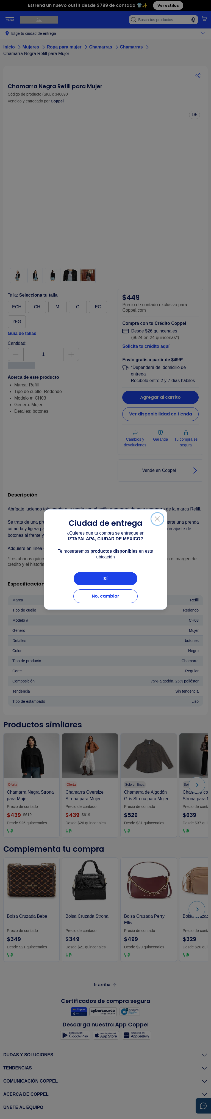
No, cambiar (105, 596)
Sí (105, 578)
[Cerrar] (157, 519)
